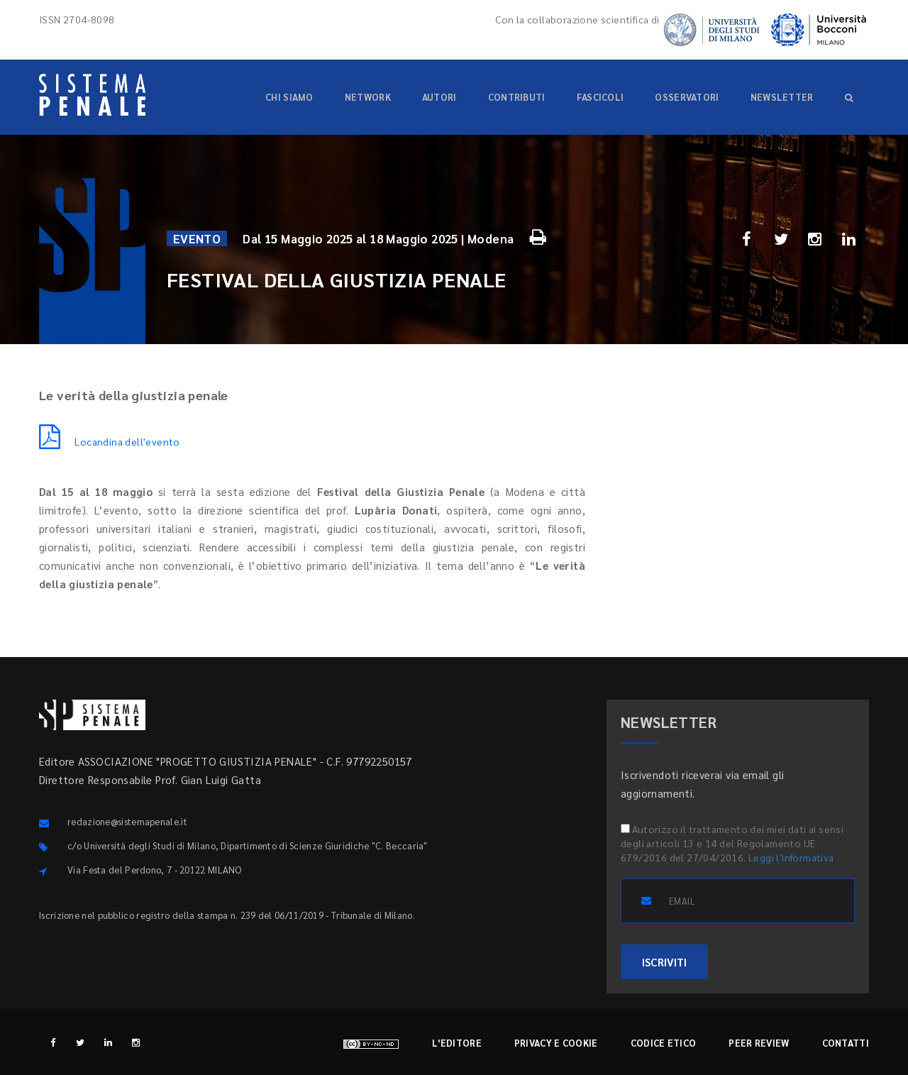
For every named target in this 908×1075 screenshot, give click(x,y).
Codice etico (664, 1043)
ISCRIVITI (664, 962)
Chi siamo (289, 97)
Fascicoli (600, 97)
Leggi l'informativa (791, 857)
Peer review (759, 1043)
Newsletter (782, 97)
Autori (439, 97)
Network (368, 97)
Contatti (845, 1043)
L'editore (457, 1043)
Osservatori (687, 97)
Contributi (517, 97)
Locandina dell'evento (109, 441)
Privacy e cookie (556, 1043)
